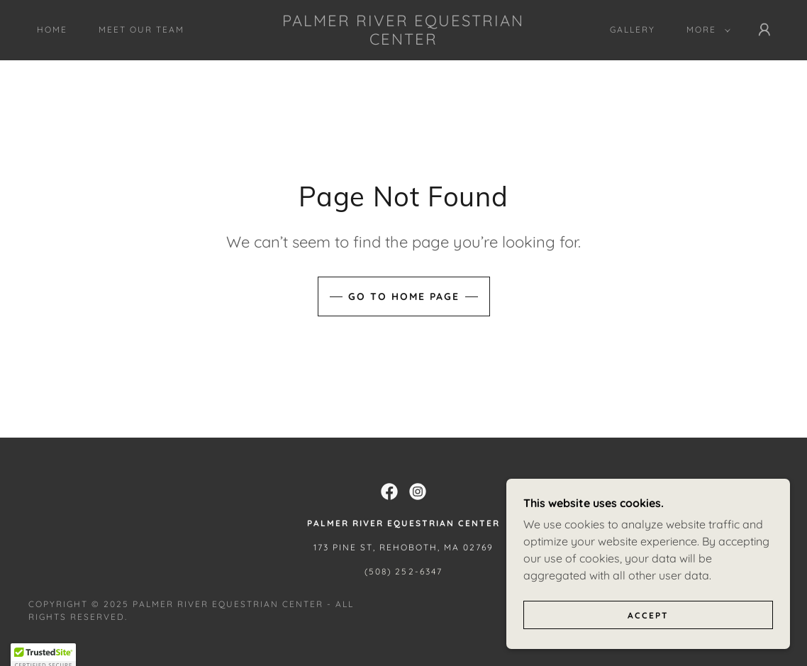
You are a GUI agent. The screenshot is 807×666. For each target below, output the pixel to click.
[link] (404, 40)
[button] (705, 29)
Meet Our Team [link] (141, 29)
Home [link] (52, 29)
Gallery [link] (632, 29)
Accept (648, 634)
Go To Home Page (404, 296)
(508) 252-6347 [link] (403, 571)
